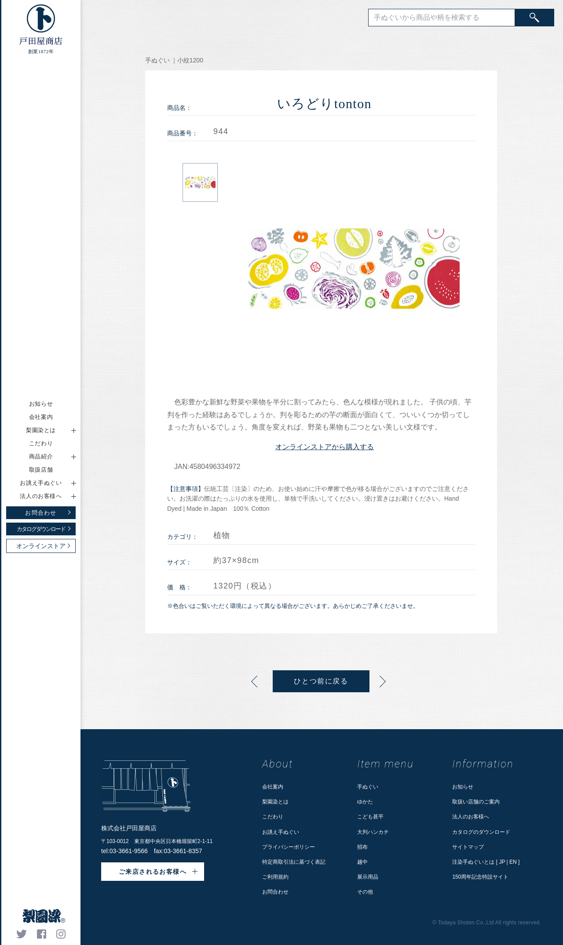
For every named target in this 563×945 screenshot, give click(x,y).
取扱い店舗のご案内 (476, 802)
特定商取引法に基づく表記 (293, 862)
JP (502, 862)
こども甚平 (370, 817)
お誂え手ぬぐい (280, 832)
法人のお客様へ (470, 817)
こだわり (41, 443)
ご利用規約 (275, 877)
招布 (362, 847)
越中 (362, 862)
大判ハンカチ (373, 832)
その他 (365, 892)
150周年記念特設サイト (480, 877)
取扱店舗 (41, 469)
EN (513, 862)
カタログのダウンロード (481, 832)
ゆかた (365, 802)
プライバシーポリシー (288, 847)
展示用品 (367, 877)
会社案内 (41, 417)
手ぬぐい (367, 787)
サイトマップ (468, 847)
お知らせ (41, 403)
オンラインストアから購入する (324, 447)
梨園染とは (275, 802)
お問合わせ (275, 892)
